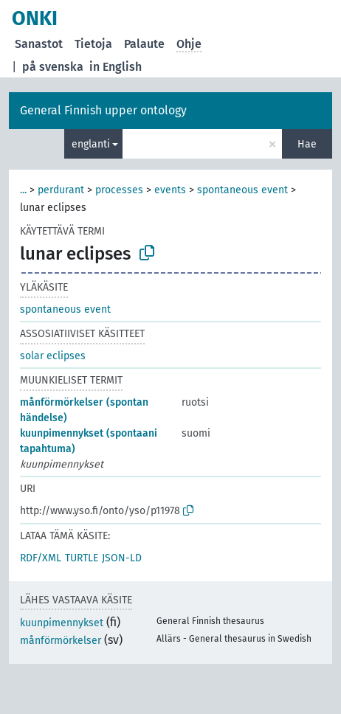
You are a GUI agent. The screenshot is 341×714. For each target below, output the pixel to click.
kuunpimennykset (61, 623)
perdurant (61, 190)
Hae (307, 144)
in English (115, 67)
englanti (91, 144)
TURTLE (81, 558)
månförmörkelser (60, 640)
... (23, 190)
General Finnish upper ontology (103, 110)
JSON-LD (122, 558)
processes (119, 190)
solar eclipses (53, 356)
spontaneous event (242, 190)
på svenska (52, 67)
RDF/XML (40, 558)
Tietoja (93, 44)
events (170, 190)
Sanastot (39, 44)
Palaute (144, 44)
